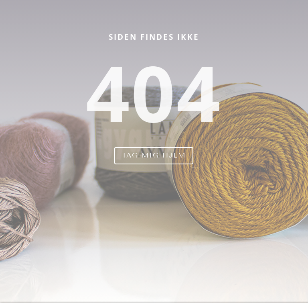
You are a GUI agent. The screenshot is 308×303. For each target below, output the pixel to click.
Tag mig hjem (154, 155)
